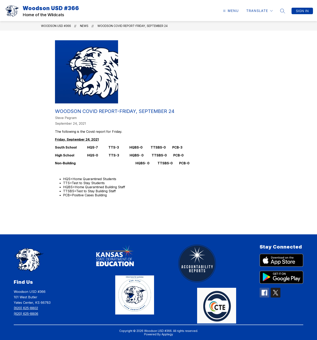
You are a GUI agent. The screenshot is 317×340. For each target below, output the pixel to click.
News (84, 26)
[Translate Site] (259, 10)
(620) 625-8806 (26, 314)
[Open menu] (230, 10)
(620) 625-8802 (26, 308)
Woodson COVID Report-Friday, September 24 (132, 26)
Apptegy (167, 334)
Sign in (302, 11)
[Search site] (282, 10)
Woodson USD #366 (56, 26)
